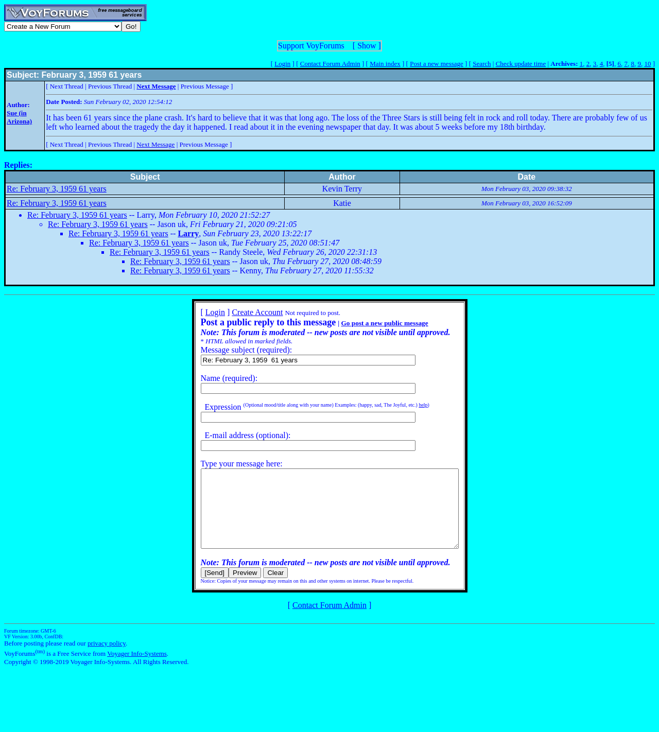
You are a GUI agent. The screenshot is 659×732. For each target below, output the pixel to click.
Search (482, 63)
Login (282, 63)
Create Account (241, 312)
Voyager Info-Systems (137, 669)
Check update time (521, 63)
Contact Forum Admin (330, 63)
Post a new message (436, 63)
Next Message (155, 144)
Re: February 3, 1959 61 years (57, 188)
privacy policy (107, 659)
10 (647, 63)
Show (366, 45)
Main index (385, 63)
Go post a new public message (368, 323)
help (407, 405)
